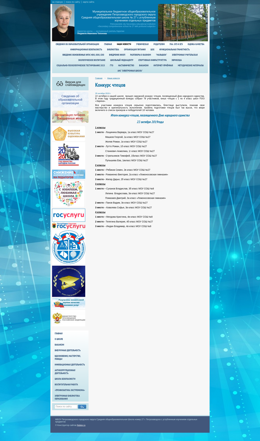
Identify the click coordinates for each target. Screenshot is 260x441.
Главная (108, 44)
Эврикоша (177, 60)
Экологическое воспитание (91, 60)
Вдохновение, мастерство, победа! (68, 357)
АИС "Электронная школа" (130, 70)
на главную (57, 2)
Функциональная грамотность (174, 49)
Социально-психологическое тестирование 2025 (81, 65)
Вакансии (144, 65)
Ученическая (142, 44)
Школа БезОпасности (65, 378)
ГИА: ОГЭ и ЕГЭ (176, 44)
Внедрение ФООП (117, 54)
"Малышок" (161, 54)
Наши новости (124, 44)
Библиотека (113, 49)
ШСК (152, 49)
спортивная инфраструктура (152, 60)
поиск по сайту (73, 2)
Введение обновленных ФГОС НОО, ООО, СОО (83, 54)
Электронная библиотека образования (67, 397)
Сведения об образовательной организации (77, 44)
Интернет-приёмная (163, 65)
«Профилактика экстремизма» (70, 390)
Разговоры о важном (140, 54)
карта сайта (88, 2)
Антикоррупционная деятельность (65, 372)
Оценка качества (196, 44)
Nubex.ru (81, 425)
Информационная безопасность (86, 49)
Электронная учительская (185, 54)
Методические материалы (191, 65)
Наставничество (126, 65)
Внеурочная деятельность (68, 350)
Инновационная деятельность (70, 364)
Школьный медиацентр (121, 60)
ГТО (111, 65)
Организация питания (135, 49)
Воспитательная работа (66, 384)
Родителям (159, 44)
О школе (59, 339)
